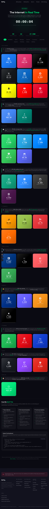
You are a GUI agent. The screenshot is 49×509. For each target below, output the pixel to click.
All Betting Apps (19, 481)
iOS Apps (18, 483)
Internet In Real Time (44, 486)
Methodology (44, 1)
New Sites (26, 483)
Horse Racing (35, 484)
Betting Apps (18, 1)
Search (16, 39)
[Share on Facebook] (2, 252)
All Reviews (43, 481)
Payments (16, 41)
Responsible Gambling (5, 501)
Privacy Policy (4, 497)
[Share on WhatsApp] (2, 257)
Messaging (22, 39)
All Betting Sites (27, 481)
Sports (32, 1)
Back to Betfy (12, 458)
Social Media (10, 39)
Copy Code (43, 438)
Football (34, 482)
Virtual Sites (26, 485)
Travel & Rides (42, 39)
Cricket (34, 486)
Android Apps (18, 485)
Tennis (34, 488)
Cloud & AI (28, 39)
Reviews (38, 1)
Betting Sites (26, 1)
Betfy (3, 2)
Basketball (35, 490)
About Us (43, 488)
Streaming (22, 41)
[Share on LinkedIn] (2, 254)
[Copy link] (2, 260)
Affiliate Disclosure (5, 499)
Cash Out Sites (27, 487)
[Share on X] (2, 249)
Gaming (27, 41)
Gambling (33, 41)
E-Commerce (34, 39)
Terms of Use (4, 495)
